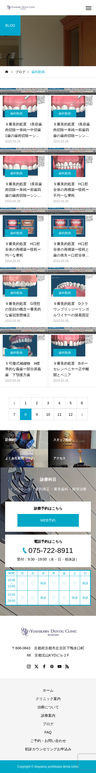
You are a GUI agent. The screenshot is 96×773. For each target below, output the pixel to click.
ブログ (48, 724)
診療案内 (48, 715)
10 (48, 414)
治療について (48, 707)
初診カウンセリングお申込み (48, 749)
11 (59, 414)
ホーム (48, 690)
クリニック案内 (48, 699)
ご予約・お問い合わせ (48, 741)
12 (71, 414)
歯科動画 (16, 113)
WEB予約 (48, 520)
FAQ (47, 732)
